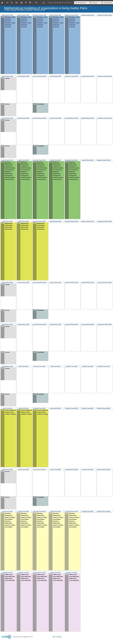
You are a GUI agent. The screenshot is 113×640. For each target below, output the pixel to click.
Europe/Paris (82, 3)
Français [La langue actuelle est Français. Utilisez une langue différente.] (94, 3)
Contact (58, 637)
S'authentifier (108, 3)
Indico (26, 637)
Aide (53, 637)
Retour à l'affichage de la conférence (60, 3)
